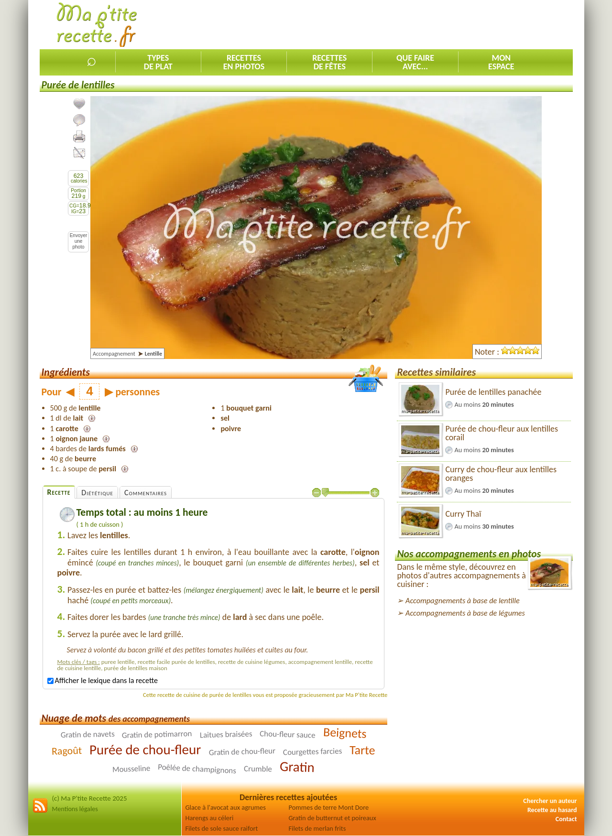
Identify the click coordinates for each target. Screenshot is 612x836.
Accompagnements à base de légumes (465, 613)
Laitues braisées (225, 734)
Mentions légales (75, 809)
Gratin (297, 767)
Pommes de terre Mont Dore (329, 807)
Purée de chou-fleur (145, 749)
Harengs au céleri (210, 818)
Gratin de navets (87, 734)
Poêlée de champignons (197, 769)
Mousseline (131, 769)
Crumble (258, 769)
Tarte (362, 750)
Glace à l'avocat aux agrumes (226, 807)
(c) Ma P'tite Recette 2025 (89, 798)
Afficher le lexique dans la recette (102, 680)
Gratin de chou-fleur (241, 752)
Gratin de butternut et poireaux (332, 818)
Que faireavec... (415, 62)
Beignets (345, 732)
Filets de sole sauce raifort (222, 828)
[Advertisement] (399, 24)
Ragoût (67, 751)
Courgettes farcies (312, 752)
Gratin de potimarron (157, 734)
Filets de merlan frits (317, 828)
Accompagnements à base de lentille (462, 600)
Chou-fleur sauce (288, 734)
